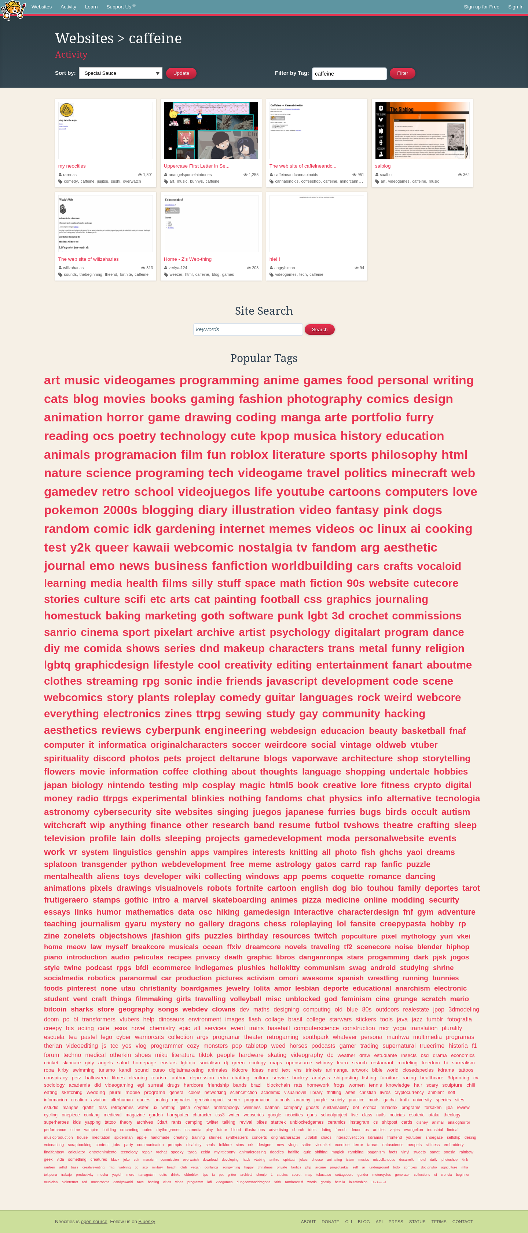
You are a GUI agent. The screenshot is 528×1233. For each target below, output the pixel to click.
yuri (446, 936)
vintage (355, 745)
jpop (438, 1009)
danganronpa (321, 957)
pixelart (173, 632)
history (361, 436)
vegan (196, 1167)
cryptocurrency (409, 1092)
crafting (433, 825)
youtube (300, 491)
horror (125, 417)
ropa (49, 1070)
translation (424, 1028)
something (77, 1159)
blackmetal (378, 1182)
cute (243, 436)
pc (66, 1019)
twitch (325, 935)
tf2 (348, 947)
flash (255, 1019)
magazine (135, 1114)
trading (369, 1045)
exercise (342, 1144)
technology (193, 436)
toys (132, 876)
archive (216, 632)
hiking (228, 911)
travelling (210, 999)
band (264, 825)
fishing (369, 1077)
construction (359, 1028)
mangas (70, 1107)
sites (459, 1099)
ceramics (337, 1122)
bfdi (142, 968)
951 (358, 174)
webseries (254, 1114)
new (280, 1144)
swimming (84, 1070)
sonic (178, 681)
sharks (82, 1009)
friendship (218, 1085)
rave (140, 1182)
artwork (360, 1070)
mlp (190, 785)
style (52, 968)
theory (126, 1122)
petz (76, 1077)
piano (53, 957)
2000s (120, 510)
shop (407, 758)
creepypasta (403, 923)
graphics (349, 599)
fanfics (296, 1167)
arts (180, 599)
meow (77, 947)
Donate (330, 1221)
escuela (54, 1036)
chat (316, 798)
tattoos (465, 1070)
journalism (101, 923)
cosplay (219, 785)
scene (437, 681)
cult (136, 1159)
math (293, 583)
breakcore (148, 947)
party (128, 1144)
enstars (169, 1062)
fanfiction (240, 565)
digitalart (357, 632)
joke (126, 1159)
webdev (195, 1009)
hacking (404, 713)
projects (222, 838)
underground (379, 1167)
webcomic (204, 547)
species (443, 1099)
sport (136, 632)
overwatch (132, 181)
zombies (410, 1167)
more (130, 1174)
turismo (107, 1070)
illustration (263, 510)
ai (416, 528)
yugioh (117, 1174)
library (316, 1092)
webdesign (294, 731)
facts (393, 1152)
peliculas (149, 957)
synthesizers (237, 1137)
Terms (439, 1221)
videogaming (119, 1085)
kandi (125, 1070)
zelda (205, 1152)
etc (158, 599)
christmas (265, 1167)
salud (123, 1062)
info (374, 798)
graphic (259, 957)
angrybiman (282, 268)
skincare (71, 1062)
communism (324, 968)
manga (300, 417)
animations (65, 888)
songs (168, 1009)
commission (170, 1159)
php (308, 1167)
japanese (305, 812)
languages (326, 697)
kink (465, 1159)
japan (55, 785)
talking (229, 1122)
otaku (434, 1114)
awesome (317, 978)
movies (124, 399)
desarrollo (406, 1159)
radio (88, 798)
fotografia (459, 1019)
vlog (141, 1045)
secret (296, 1174)
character (202, 1114)
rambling (355, 1152)
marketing (171, 616)
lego (106, 1036)
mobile (132, 1092)
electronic (450, 988)
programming (220, 380)
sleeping (183, 838)
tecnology (129, 1152)
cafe (103, 1028)
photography (324, 399)
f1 (474, 1045)
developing (230, 1159)
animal (438, 1122)
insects (409, 1055)
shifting (321, 1152)
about (243, 771)
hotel (422, 1159)
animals (67, 454)
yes (126, 1045)
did (97, 1085)
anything (127, 825)
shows (143, 648)
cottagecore (344, 1174)
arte (335, 417)
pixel (389, 936)
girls (183, 999)
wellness (252, 1107)
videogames (399, 181)
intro (161, 899)
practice (356, 1099)
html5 (281, 785)
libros (285, 957)
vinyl (406, 1152)
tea (73, 1036)
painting (235, 599)
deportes (441, 888)
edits (163, 1174)
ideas (258, 1070)
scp (145, 1167)
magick (337, 1152)
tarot (471, 888)
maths (261, 1009)
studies (282, 1174)
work (54, 852)
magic (252, 785)
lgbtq (57, 665)
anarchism (412, 988)
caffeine (88, 181)
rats (298, 1085)
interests (268, 852)
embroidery (453, 1144)
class (367, 1114)
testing (163, 785)
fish (368, 852)
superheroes (56, 1122)
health (142, 583)
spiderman (123, 1137)
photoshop (449, 1159)
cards (407, 1122)
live (354, 1114)
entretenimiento (102, 1152)
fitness (395, 785)
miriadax (389, 1107)
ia (213, 1174)
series (179, 648)
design (433, 399)
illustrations (255, 1129)
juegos (267, 812)
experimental (159, 798)
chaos (326, 1137)
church (298, 1129)
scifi (135, 599)
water (143, 1107)
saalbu (383, 174)
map (308, 1174)
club (183, 1167)
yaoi (414, 852)
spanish (351, 978)
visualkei (322, 1144)
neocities (294, 1114)
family (409, 888)
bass (74, 1167)
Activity (68, 7)
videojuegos (214, 491)
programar (226, 1036)
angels (105, 1062)
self (355, 1167)
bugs (370, 812)
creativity (248, 665)
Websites (42, 7)
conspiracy (56, 1077)
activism (261, 978)
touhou (380, 888)
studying (414, 968)
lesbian (307, 988)
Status (417, 1221)
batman (272, 1107)
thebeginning (91, 274)
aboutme (449, 665)
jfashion (166, 935)
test (55, 547)
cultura (260, 1077)
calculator (76, 1152)
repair (147, 1152)
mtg (111, 1167)
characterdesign (368, 911)
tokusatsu (323, 1174)
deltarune (240, 758)
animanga (337, 1070)
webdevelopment (194, 864)
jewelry (238, 988)
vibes (179, 1182)
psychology (300, 632)
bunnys (196, 181)
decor (355, 1129)
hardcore (193, 1085)
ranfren (49, 1167)
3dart (162, 1122)
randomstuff (294, 1182)
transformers (98, 1019)
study (280, 713)
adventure (457, 911)
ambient (436, 1092)
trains (256, 1028)
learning (65, 583)
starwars (340, 1019)
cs (375, 1122)
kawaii (151, 547)
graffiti (88, 1107)
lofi (209, 1182)
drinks (175, 1174)
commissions (427, 616)
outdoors (387, 1009)
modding (408, 899)
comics (388, 399)
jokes (304, 1159)
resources (291, 935)
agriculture (449, 1167)
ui (435, 1174)
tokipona (50, 1174)
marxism (150, 1159)
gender (363, 1174)
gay (308, 713)
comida (103, 648)
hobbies (451, 771)
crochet (368, 616)
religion (445, 648)
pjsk (440, 957)
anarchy (302, 1099)
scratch (433, 999)
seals (210, 1144)
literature (298, 454)
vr (73, 852)
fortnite (126, 274)
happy (249, 1167)
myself (117, 947)
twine (72, 968)
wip (97, 825)
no (190, 923)
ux (155, 1107)
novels (296, 947)
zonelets (79, 935)
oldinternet (70, 1182)
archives (144, 1122)
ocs (103, 436)
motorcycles (382, 1174)
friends (244, 681)
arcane (320, 1167)
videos (335, 528)
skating (277, 1054)
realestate (416, 1009)
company (293, 1107)
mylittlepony (224, 1152)
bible (377, 1070)
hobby (442, 923)
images (234, 1019)
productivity (85, 1174)
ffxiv (234, 947)
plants (153, 697)
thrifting (334, 1092)
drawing (208, 417)
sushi (115, 181)
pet (221, 1174)
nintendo (126, 785)
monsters (215, 1045)
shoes (143, 1054)
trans (341, 648)
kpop (275, 436)
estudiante (385, 1055)
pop (237, 1045)
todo (396, 1167)
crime (75, 1129)
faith (277, 1182)
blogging (168, 510)
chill (470, 1085)
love (464, 491)
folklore (225, 1144)
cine (383, 999)
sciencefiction (243, 1092)
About (308, 1221)
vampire (91, 1129)
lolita (262, 988)
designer (264, 1144)
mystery (166, 923)
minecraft (419, 473)
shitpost (389, 1122)
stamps (106, 899)
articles (379, 1129)
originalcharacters (189, 745)
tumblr (434, 1019)
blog (215, 274)
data (186, 911)
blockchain (278, 1085)
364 (464, 174)
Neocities (65, 1221)
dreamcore (263, 947)
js (104, 1045)
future (222, 1129)
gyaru (136, 923)
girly (89, 1062)
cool (209, 665)
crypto (427, 785)
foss (103, 1107)
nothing (244, 798)
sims (240, 1144)
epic (184, 1028)
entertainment (352, 665)
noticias (397, 1114)
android (383, 968)
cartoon (281, 888)
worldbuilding (312, 565)
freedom (431, 1062)
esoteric (417, 1114)
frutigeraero (66, 899)
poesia (449, 1152)
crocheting (129, 1129)
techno (72, 1054)
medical (95, 1054)
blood (236, 1129)
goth (212, 616)
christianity (158, 988)
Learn (91, 7)
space (260, 583)
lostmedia (192, 1129)
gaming (213, 399)
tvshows (361, 825)
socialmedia (64, 978)
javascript (292, 681)
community (351, 713)
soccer (246, 745)
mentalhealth (68, 876)
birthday (252, 935)
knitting (303, 852)
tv (302, 547)
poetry (137, 436)
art (171, 181)
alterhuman (122, 1099)
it (91, 745)
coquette (347, 876)
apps (200, 852)
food (359, 380)
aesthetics (70, 730)
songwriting (231, 1167)
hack (246, 1159)
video (315, 510)
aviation (99, 1099)
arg (370, 547)
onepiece (71, 1114)
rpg (151, 681)
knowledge (398, 1085)
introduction (87, 957)
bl (75, 1019)
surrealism (463, 1062)
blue (352, 1009)
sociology (54, 1085)
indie (209, 681)
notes (147, 1129)
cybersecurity (122, 812)
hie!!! (275, 259)
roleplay (195, 697)
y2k (80, 547)
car (166, 978)
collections (422, 1174)
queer (112, 547)
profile (102, 838)
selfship (454, 1137)
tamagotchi (147, 1174)
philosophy (404, 454)
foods (53, 988)
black (115, 1159)
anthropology (226, 1107)
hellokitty (285, 968)
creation (79, 1099)
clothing (210, 771)
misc (274, 999)
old (339, 1009)
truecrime (432, 1045)
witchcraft (65, 825)
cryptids (202, 1107)
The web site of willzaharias (88, 259)
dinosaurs (171, 1019)
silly (202, 583)
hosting (153, 1182)
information (133, 771)
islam (350, 1159)
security (444, 899)
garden (156, 1114)
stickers (366, 1019)
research (230, 825)
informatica (122, 745)
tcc (114, 1045)
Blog (364, 1221)
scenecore (373, 947)
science (108, 473)
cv (475, 1077)
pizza (311, 899)
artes (350, 1092)
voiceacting (54, 1144)
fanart (407, 665)
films (175, 583)
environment (204, 1019)
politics (365, 473)
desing (470, 1137)
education (415, 436)
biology (87, 785)
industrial (435, 1129)
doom (51, 1019)
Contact (462, 1221)
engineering (235, 730)
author (179, 1077)
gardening (185, 528)
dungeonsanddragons (253, 1182)
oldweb (390, 745)
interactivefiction (350, 1137)
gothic (136, 899)
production (194, 978)
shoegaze (434, 1137)
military (157, 1167)
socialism (209, 1062)
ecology (257, 1062)
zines (178, 713)
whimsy (324, 1062)
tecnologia (458, 798)
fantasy (357, 510)
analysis (321, 1077)
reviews (122, 730)
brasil (295, 1019)
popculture (359, 936)
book (308, 785)
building (109, 1129)
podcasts (324, 1045)
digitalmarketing (186, 1070)
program (406, 632)
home (53, 947)
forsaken (433, 1107)
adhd (63, 1167)
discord (109, 758)
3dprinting (458, 1077)
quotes (143, 1099)
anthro (274, 1159)
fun (216, 454)
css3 (219, 1114)
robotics (101, 978)
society (338, 1099)
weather (346, 1055)
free (237, 864)
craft (99, 999)
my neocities (72, 166)
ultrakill (310, 1137)
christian (367, 1092)
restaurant (382, 1062)
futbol (327, 825)
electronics (132, 713)
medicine (342, 899)
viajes (395, 1129)
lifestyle (173, 665)
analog (161, 1099)
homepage (144, 1062)
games (228, 274)
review (463, 1107)
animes (284, 899)
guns (312, 1114)
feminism (356, 999)
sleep (465, 825)
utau (128, 988)
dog (339, 888)
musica (315, 436)
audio (120, 957)
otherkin (120, 1054)
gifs (193, 935)
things (121, 999)
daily (433, 1159)
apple (141, 1137)
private (282, 1167)
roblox (249, 454)
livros (385, 1092)
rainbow (466, 1152)
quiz (307, 1152)
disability (193, 1144)
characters (296, 648)
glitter (232, 1174)
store (105, 1009)
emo (102, 565)
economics (463, 1055)
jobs (116, 1144)
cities (167, 1182)
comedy (71, 181)
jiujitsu (102, 181)
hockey (300, 1077)
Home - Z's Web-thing (188, 259)
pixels (101, 888)
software (251, 616)
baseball (279, 1028)
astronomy (66, 812)
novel (138, 1028)
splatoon (60, 864)
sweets (419, 1152)
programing (170, 473)
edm (223, 1077)
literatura (183, 1054)
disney (422, 1122)
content (102, 1144)
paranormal (138, 978)
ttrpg (208, 713)
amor (282, 988)
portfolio (376, 417)
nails (380, 1114)
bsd (425, 1055)
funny (406, 648)
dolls (150, 838)
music (182, 181)
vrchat (161, 1152)
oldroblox (191, 1174)
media (106, 583)
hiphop (457, 947)
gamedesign (267, 911)
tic (136, 1167)
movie (92, 771)
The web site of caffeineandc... (303, 166)
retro (116, 491)
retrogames (122, 1107)
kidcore (240, 1070)
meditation (101, 1137)
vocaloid (439, 566)
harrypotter (178, 1114)
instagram (359, 1122)
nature (63, 473)
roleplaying (311, 923)
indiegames (214, 968)
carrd (350, 864)
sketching (72, 1092)
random (66, 528)
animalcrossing (252, 1152)
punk (291, 616)
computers (416, 491)
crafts (398, 566)
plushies (251, 968)
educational (372, 988)
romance (384, 876)
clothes (63, 681)
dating (325, 1129)
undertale (409, 771)
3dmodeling (463, 1009)
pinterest (81, 988)
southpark (315, 1036)
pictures (229, 978)
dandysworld (123, 1182)
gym (425, 911)
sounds (70, 274)
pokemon (71, 510)
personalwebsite (389, 838)
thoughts (279, 771)
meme (260, 864)
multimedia (427, 1036)
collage (274, 1019)
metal (373, 648)
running (415, 978)
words (311, 1182)
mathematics (149, 911)
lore (368, 785)
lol (341, 923)
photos (144, 758)
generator (402, 1174)
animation (73, 417)
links (83, 911)
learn (342, 1062)
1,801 (145, 174)
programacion (135, 454)
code (405, 681)
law (95, 947)
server (234, 1099)
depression (202, 1077)
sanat (434, 1152)
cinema (99, 632)
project (201, 758)
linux (392, 528)
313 (147, 268)
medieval (113, 1114)
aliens (108, 876)
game (164, 417)
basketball (423, 731)
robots (219, 888)
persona (372, 1036)
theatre (398, 825)
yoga (399, 1028)
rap (370, 864)
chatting (240, 1077)
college (316, 1019)
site (163, 812)
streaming (112, 681)
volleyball (245, 999)
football (280, 599)
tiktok (206, 1054)
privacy (208, 957)
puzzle (418, 864)
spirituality (66, 758)
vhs (298, 1070)
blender (429, 947)
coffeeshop (311, 181)
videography (307, 1054)
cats (56, 399)
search (359, 1062)
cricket (51, 1062)
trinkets (314, 1070)
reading (66, 436)
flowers (59, 771)
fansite (363, 923)
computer (64, 745)
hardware (251, 1054)
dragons (244, 923)
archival (247, 1174)
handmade (160, 1137)
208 (252, 268)
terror (358, 1144)
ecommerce (172, 968)
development (355, 681)
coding (256, 417)
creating (180, 1137)
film (192, 454)
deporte (335, 988)
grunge (405, 999)
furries (342, 812)
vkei (464, 936)
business (181, 565)
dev (244, 1009)
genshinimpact (209, 1099)
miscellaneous (384, 1159)
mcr (384, 1028)
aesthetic (410, 547)
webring (124, 1167)
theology (452, 1114)
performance (55, 1129)
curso (159, 1070)
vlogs (292, 1144)
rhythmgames (168, 1129)
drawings (134, 888)
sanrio (60, 632)
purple (320, 1099)
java (402, 1019)
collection (180, 1036)
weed (278, 1045)
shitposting (346, 1077)
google (274, 1114)
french (341, 1129)
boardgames (201, 988)
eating (51, 1092)
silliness (433, 1144)
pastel (89, 1036)
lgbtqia (188, 1062)
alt (197, 1028)
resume (295, 825)
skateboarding (239, 899)
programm (195, 1182)
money (58, 798)
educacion (342, 731)
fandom (334, 547)
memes (290, 528)
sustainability (336, 1107)
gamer (348, 1045)
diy (52, 648)
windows (262, 876)
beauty (383, 731)
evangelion (413, 1129)
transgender (104, 864)
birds (396, 812)
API (379, 1221)
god (330, 999)
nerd (273, 1070)
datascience (393, 1144)
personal (403, 380)
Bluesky (146, 1221)
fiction (326, 583)
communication (150, 1144)
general (176, 1092)
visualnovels (179, 888)
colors (194, 1092)
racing (409, 1077)
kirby (63, 1070)
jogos (460, 957)
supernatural (399, 1045)
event (238, 1028)
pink (395, 510)
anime (281, 380)
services (215, 1028)
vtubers (129, 1019)
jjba (449, 1107)
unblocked (303, 999)
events (442, 838)
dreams (441, 852)
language (321, 771)
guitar (280, 697)
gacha (390, 1099)
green (238, 1062)
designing (286, 1009)
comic (111, 528)
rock (368, 697)
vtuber (423, 745)
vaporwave (315, 758)
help (149, 1019)
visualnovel (295, 1092)
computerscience (316, 1028)
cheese (317, 1159)
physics (345, 798)
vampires (230, 852)
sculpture (452, 1085)
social (323, 745)
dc (330, 1054)
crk (250, 1144)
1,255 (250, 174)
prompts (175, 1144)
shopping (365, 771)
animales (218, 1070)
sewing (243, 713)
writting (168, 1107)
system (95, 852)
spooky (177, 1152)
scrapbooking (79, 1144)
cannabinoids (286, 181)
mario (459, 999)
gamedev (71, 491)
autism (455, 812)
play (209, 1129)
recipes (180, 957)
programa (154, 1092)
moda (338, 838)
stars (355, 957)
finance (166, 825)
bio (357, 888)
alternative (409, 798)
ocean (213, 947)
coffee (175, 771)
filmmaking (154, 999)
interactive (314, 911)
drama (440, 1055)
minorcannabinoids (356, 181)
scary (432, 1085)
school (154, 491)
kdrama (446, 1070)
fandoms (283, 798)
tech (303, 274)
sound (141, 1070)
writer (234, 1114)
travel (323, 473)
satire (306, 1144)
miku (161, 1054)
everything (71, 713)
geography (136, 1009)
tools (386, 1019)
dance (448, 632)
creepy (53, 1028)
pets (172, 758)
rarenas (68, 174)
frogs (339, 1085)
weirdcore (286, 745)
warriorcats (149, 1036)
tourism (159, 1077)
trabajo (66, 1174)
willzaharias (71, 268)
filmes (118, 1077)
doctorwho (429, 1167)
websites (194, 812)
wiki (193, 876)
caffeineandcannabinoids (294, 174)
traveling (325, 947)
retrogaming (282, 1036)
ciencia (446, 1174)
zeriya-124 (175, 268)
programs (411, 1107)
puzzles (218, 935)
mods (374, 1099)
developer (163, 876)
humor (109, 911)
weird (398, 697)
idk (142, 528)
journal (64, 565)
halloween (96, 1077)
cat (202, 599)
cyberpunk (173, 730)
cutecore (436, 583)
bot (356, 1107)
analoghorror (459, 1122)
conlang (92, 1114)
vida (60, 1159)
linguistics (132, 852)
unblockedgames (307, 1122)
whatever (345, 1036)
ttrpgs (115, 798)
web (463, 473)
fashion (261, 399)
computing (317, 1009)
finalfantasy (54, 1152)
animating (334, 1159)
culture (102, 599)
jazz (417, 1019)
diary (213, 510)
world (393, 1070)
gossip (326, 1182)
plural (115, 1092)
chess (275, 923)
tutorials (282, 1099)
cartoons (355, 491)
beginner (463, 1174)
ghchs (391, 852)
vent (80, 999)
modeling (407, 1062)
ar (363, 1167)
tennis (375, 1085)
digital (458, 785)
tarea (192, 1152)
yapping (93, 1122)
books (168, 399)
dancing (421, 876)
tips (205, 1174)
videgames (224, 1182)
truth (404, 1099)
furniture (389, 1077)
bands (240, 1085)
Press (396, 1221)
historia (458, 1045)
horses (299, 1045)
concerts (259, 1137)
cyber (123, 1036)
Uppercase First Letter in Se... (197, 166)
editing (294, 665)
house (82, 1137)
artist (252, 632)
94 (359, 268)
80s (366, 1009)
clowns (223, 1009)
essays (57, 911)
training (198, 1137)
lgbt (317, 616)
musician (51, 1182)
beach (171, 1167)
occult (424, 812)
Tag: (292, 73)
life (263, 491)
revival (245, 1122)
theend (111, 274)
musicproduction (58, 1137)
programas (460, 1036)
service (280, 1077)
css (313, 599)
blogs (276, 758)
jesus (120, 1028)
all (326, 852)
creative (339, 785)
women (357, 1085)
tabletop (256, 1045)
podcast (99, 968)
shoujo (261, 1174)
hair (418, 1085)
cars (368, 566)
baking (123, 616)
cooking (448, 528)
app (290, 876)
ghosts (312, 1107)
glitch (185, 1107)
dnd (209, 648)
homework (318, 1085)
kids (77, 1122)
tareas (372, 1144)
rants (177, 1122)
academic (270, 1092)
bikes (261, 1122)
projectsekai (339, 1167)
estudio (51, 1107)
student (56, 999)
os (367, 1129)
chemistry (162, 1028)
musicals (184, 947)
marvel (195, 899)
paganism (376, 1152)
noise (404, 947)
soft (451, 1092)
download (210, 1159)
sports (348, 454)
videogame (270, 473)
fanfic (391, 864)
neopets (415, 1144)
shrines (215, 1137)
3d (338, 616)
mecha (103, 1174)
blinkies (207, 798)
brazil (257, 1085)
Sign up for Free (481, 7)
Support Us (121, 7)
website (389, 583)
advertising (278, 1129)
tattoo (109, 1122)
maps (276, 1062)
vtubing (259, 1159)
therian (53, 1045)
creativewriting (93, 1167)
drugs (173, 1085)
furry (420, 417)
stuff (229, 583)
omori (288, 978)
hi (446, 1062)
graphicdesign (112, 665)
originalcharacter (285, 1137)
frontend (395, 1137)
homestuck (73, 616)
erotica (369, 1107)
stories (62, 599)
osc (205, 911)
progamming (389, 957)
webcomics (73, 697)
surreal (155, 1085)
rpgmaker (181, 1099)
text (286, 1070)
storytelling (446, 758)
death (233, 957)
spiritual (289, 1159)
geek (48, 1159)
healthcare (431, 1077)
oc (366, 528)
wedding (96, 1092)
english (314, 888)
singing (233, 812)
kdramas (375, 1137)
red (84, 1182)
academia (80, 1085)
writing (453, 380)
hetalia (340, 1182)
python (144, 864)
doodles (277, 1152)
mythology (418, 936)
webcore (439, 697)
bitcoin (55, 1009)
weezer (175, 274)
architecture (367, 758)
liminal (453, 1129)
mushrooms (100, 1182)
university (422, 1099)
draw (364, 1055)
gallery (211, 923)
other (197, 825)
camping (194, 1122)
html (188, 274)
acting (86, 1028)
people (226, 1054)
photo (346, 852)
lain (128, 838)
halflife (293, 1152)
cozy (193, 1045)
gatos (326, 864)
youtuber (413, 1137)
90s (356, 583)
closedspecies (418, 1070)
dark (421, 957)
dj (226, 1062)
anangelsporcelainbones (188, 174)
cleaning (138, 1077)
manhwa (397, 1036)
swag (357, 968)
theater (253, 1036)
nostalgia (265, 547)
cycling (51, 1114)
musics (363, 1159)
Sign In (516, 7)
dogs (427, 510)
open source (94, 1221)
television (64, 838)
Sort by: (65, 73)
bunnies (445, 978)
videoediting (82, 1045)
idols (312, 1129)
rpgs (124, 968)
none (108, 988)
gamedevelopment (283, 838)
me (72, 648)
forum (51, 1054)
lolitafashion (358, 1182)
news (134, 565)
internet (242, 528)
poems (314, 876)
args (203, 1036)
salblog (383, 166)
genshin (171, 852)
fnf (408, 911)
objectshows (123, 935)
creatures (99, 1159)
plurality (452, 1028)
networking (215, 1092)
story (120, 697)
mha (464, 1167)
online (375, 899)
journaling (402, 599)
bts (70, 1028)
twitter (212, 1122)
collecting (223, 876)
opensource (299, 1062)
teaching (60, 923)
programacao (257, 1099)
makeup (244, 648)
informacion (55, 1099)
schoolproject (334, 1114)
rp (462, 923)
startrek (278, 1122)
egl (140, 1085)
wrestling (383, 978)
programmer (167, 1045)
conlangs (212, 1167)
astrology (293, 864)
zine (51, 935)
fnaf (458, 731)
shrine (443, 968)
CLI (348, 1221)
